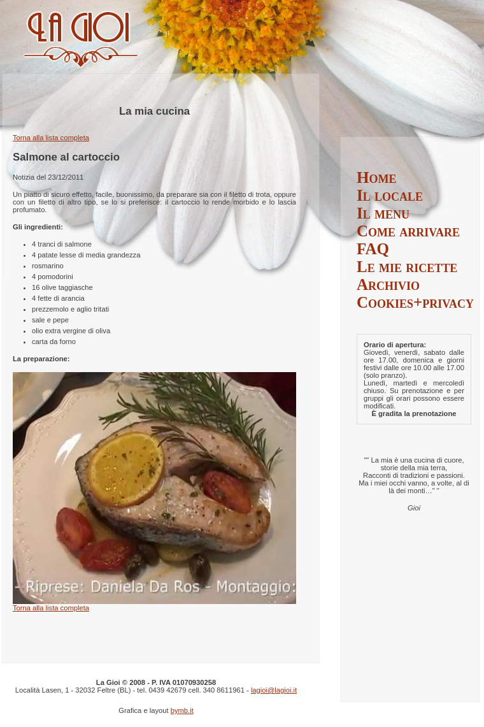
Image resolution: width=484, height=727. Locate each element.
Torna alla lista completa (51, 137)
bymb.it (182, 710)
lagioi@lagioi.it (274, 690)
